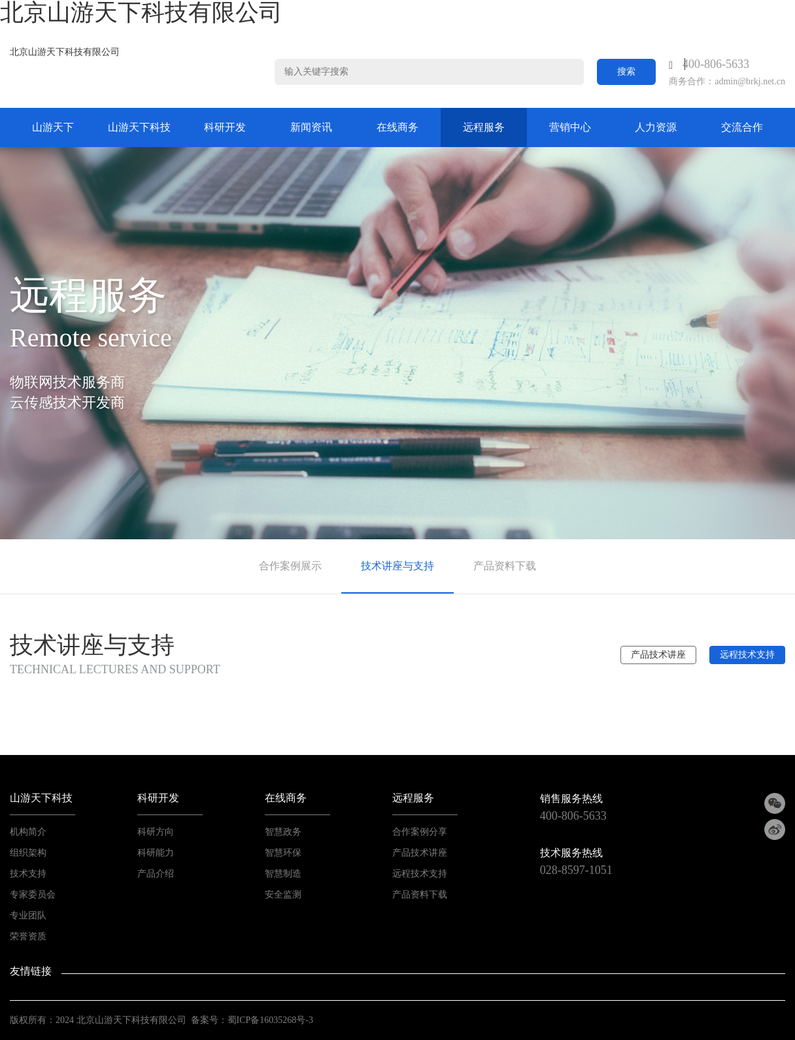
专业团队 (28, 915)
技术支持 (28, 874)
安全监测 (283, 894)
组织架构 (28, 853)
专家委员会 (33, 894)
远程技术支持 (747, 655)
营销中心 (570, 127)
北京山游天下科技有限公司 (65, 52)
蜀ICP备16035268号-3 (270, 1020)
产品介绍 (155, 874)
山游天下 (53, 127)
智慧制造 (283, 874)
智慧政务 (283, 832)
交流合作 (742, 127)
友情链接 (31, 971)
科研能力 (155, 853)
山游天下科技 (139, 127)
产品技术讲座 (658, 655)
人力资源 (656, 127)
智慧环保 (283, 853)
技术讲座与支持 (397, 565)
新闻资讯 (311, 127)
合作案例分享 (419, 832)
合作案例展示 (290, 565)
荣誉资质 (28, 936)
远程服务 (484, 127)
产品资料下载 (504, 565)
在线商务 (397, 127)
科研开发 (225, 127)
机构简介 (28, 832)
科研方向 (155, 832)
